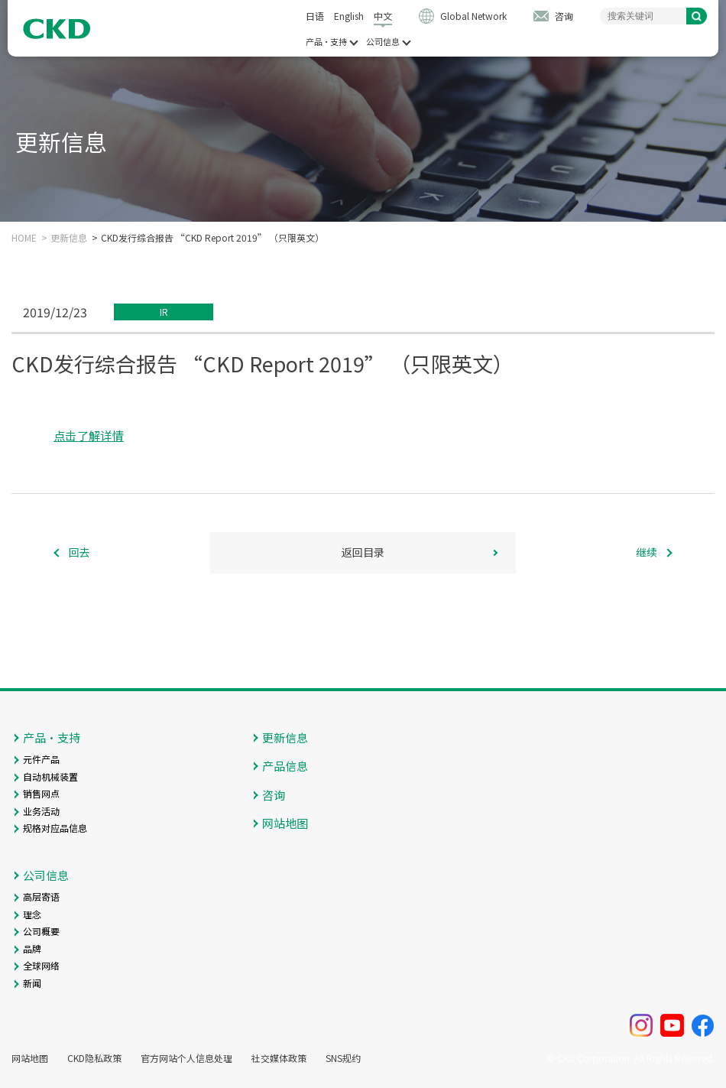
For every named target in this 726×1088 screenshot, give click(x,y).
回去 (79, 552)
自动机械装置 (50, 776)
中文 (383, 15)
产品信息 (285, 766)
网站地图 (285, 823)
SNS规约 (343, 1058)
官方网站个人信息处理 (186, 1058)
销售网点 (41, 793)
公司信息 (383, 41)
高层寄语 (41, 896)
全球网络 (41, 965)
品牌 (32, 948)
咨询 (564, 15)
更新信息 (68, 237)
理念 (32, 914)
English (349, 15)
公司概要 (41, 930)
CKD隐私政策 (94, 1058)
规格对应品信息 (55, 827)
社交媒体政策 (278, 1058)
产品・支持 (326, 41)
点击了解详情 (88, 435)
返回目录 (363, 552)
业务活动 (41, 810)
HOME (24, 237)
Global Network (473, 15)
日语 (315, 15)
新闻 (32, 982)
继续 (646, 552)
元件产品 (41, 758)
